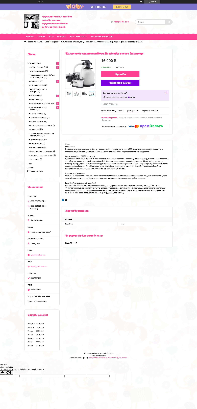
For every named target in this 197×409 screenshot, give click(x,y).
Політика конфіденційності (117, 358)
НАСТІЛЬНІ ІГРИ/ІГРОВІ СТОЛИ (41, 155)
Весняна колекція (37, 147)
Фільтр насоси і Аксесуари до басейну (77, 42)
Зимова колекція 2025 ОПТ (40, 103)
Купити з (120, 83)
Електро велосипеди (38, 118)
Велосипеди (34, 159)
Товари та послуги (35, 42)
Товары (41, 37)
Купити (120, 74)
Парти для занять (37, 140)
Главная (30, 37)
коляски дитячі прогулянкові (41, 125)
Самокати (34, 96)
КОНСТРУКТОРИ (36, 143)
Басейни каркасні (52, 42)
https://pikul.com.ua (38, 267)
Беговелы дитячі (36, 121)
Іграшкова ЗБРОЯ (37, 85)
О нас (51, 37)
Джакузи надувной (37, 71)
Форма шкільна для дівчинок (41, 151)
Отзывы (30, 167)
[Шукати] (169, 22)
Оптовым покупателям (102, 37)
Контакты (61, 37)
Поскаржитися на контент (97, 358)
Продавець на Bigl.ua (98, 355)
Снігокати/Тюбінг (36, 114)
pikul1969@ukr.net (38, 255)
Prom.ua (110, 353)
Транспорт (34, 81)
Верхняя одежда (34, 63)
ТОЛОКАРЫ (34, 129)
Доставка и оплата (78, 37)
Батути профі (35, 99)
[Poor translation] (9, 372)
